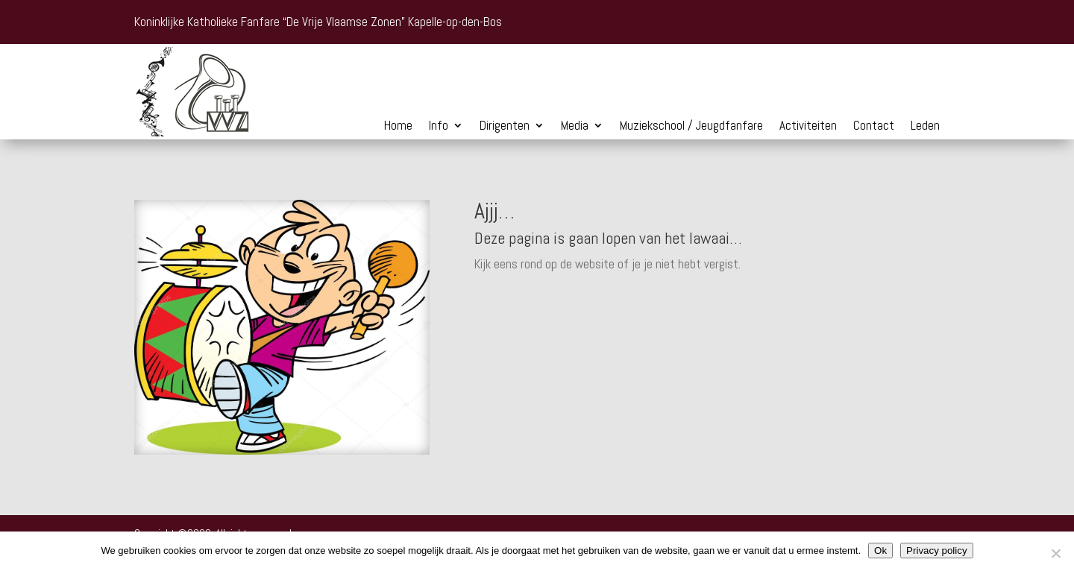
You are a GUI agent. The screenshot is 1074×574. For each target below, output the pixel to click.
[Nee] (1055, 553)
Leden (925, 126)
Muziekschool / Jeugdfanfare (691, 126)
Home (398, 126)
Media (574, 126)
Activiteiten (808, 126)
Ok (880, 550)
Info (438, 126)
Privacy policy (936, 550)
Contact (873, 126)
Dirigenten (505, 126)
